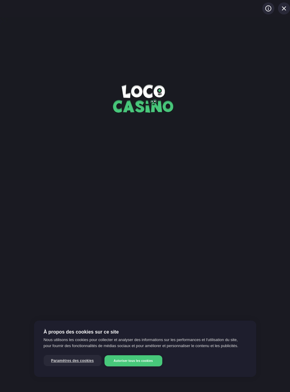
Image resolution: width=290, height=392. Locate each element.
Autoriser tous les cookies (133, 360)
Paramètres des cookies (72, 361)
